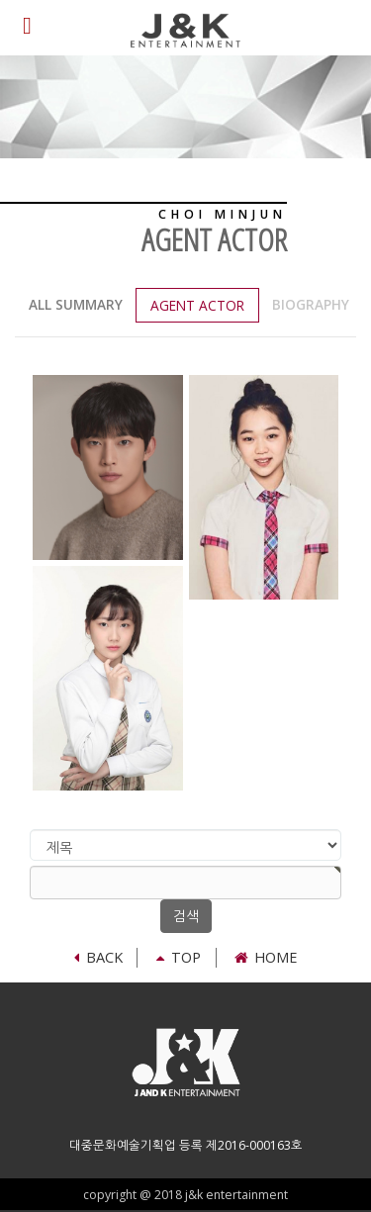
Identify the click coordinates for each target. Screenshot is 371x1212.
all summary (76, 304)
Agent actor (197, 305)
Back (98, 957)
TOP (178, 957)
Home (265, 957)
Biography (310, 304)
